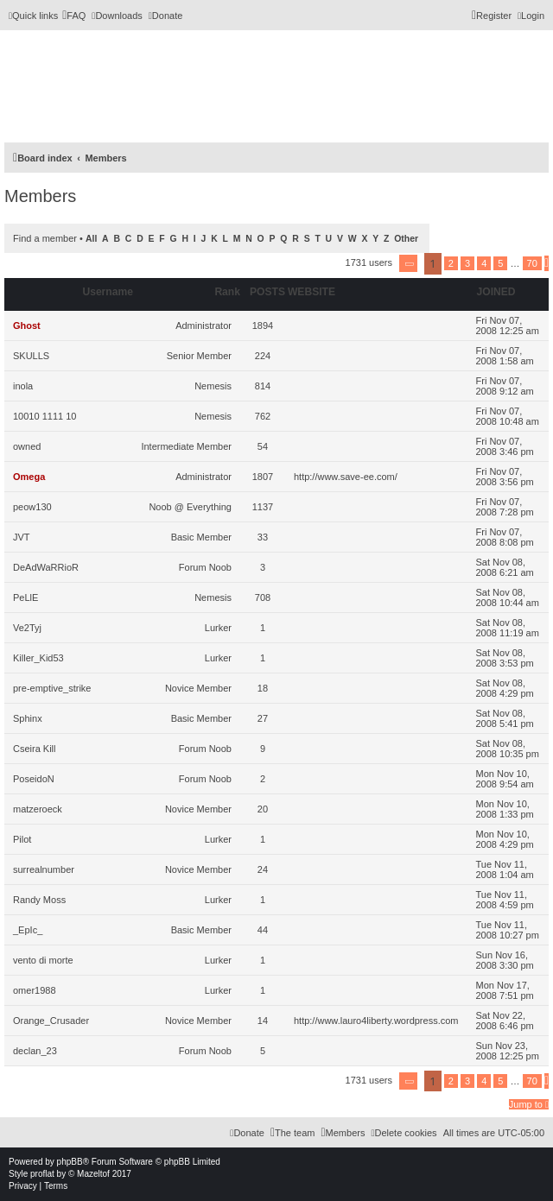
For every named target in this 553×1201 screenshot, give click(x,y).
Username (107, 292)
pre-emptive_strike (52, 688)
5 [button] (500, 263)
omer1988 (34, 990)
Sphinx (27, 718)
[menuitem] (74, 15)
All (91, 238)
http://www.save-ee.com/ (345, 476)
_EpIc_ (27, 930)
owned (27, 446)
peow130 (32, 507)
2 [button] (451, 263)
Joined (496, 292)
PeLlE (25, 597)
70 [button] (532, 263)
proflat (42, 1174)
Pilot (22, 839)
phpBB (70, 1161)
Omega (29, 476)
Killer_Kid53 (38, 658)
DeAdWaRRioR (46, 567)
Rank (227, 292)
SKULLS (31, 356)
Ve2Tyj (27, 628)
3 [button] (467, 263)
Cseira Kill (34, 748)
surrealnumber (43, 869)
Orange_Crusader (51, 1020)
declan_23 (35, 1051)
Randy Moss (39, 899)
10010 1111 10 (44, 416)
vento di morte (43, 960)
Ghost (27, 325)
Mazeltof (93, 1174)
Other (406, 238)
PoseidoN (33, 779)
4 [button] (483, 263)
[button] (408, 263)
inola (23, 386)
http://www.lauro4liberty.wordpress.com (376, 1020)
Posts (267, 292)
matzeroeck (37, 809)
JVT (21, 537)
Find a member (45, 238)
